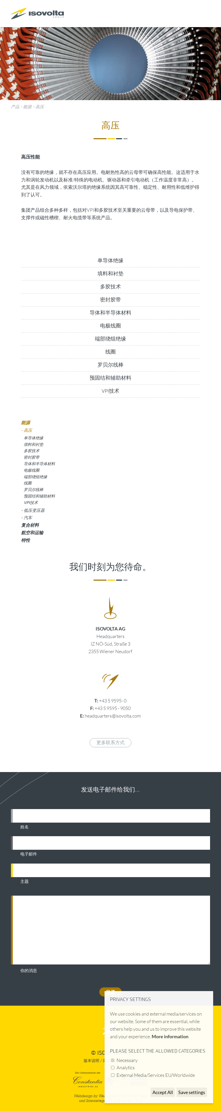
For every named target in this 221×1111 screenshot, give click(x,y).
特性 (25, 540)
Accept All (162, 1092)
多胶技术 (110, 287)
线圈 (110, 352)
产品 (15, 106)
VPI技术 (110, 391)
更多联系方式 (110, 743)
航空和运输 (32, 532)
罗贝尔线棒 (110, 365)
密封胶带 (110, 300)
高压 (39, 106)
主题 (24, 881)
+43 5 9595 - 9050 (113, 708)
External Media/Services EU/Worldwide (155, 1075)
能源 (27, 106)
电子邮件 (28, 854)
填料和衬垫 (110, 274)
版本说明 (91, 1061)
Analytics (125, 1067)
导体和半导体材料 (110, 313)
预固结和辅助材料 (110, 378)
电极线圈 (110, 326)
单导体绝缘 (110, 261)
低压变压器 (34, 510)
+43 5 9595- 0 (112, 700)
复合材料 (30, 525)
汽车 (28, 517)
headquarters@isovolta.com (113, 716)
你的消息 (28, 970)
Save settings (191, 1092)
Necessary (127, 1060)
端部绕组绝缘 (110, 339)
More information (170, 1036)
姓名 (24, 827)
